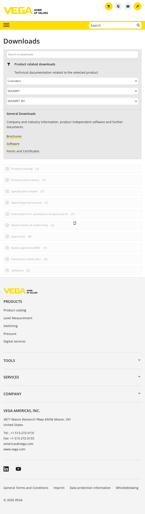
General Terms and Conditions (25, 488)
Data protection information (90, 488)
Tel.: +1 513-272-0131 (19, 433)
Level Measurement (17, 318)
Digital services (14, 341)
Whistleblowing (127, 488)
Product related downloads (34, 64)
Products (12, 301)
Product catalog (14, 310)
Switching (10, 326)
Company (12, 394)
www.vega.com (14, 449)
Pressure (9, 334)
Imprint (59, 488)
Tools (9, 360)
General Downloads (21, 114)
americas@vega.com (18, 444)
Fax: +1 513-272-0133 (18, 438)
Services (11, 377)
